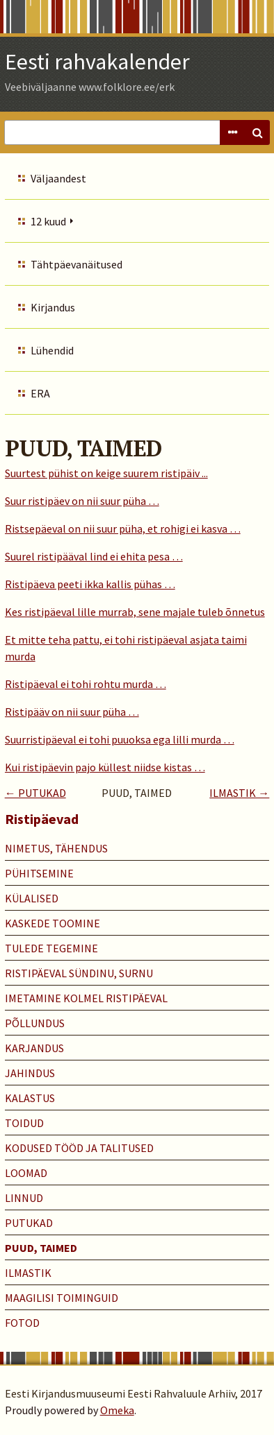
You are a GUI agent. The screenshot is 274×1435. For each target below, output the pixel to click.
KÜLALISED (31, 898)
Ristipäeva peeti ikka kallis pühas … (90, 584)
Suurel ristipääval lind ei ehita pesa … (94, 556)
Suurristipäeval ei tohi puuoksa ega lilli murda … (119, 739)
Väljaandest (58, 178)
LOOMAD (26, 1173)
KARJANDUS (34, 1048)
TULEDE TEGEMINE (51, 948)
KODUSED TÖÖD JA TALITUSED (79, 1148)
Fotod (22, 1323)
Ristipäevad (42, 818)
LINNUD (24, 1198)
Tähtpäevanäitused (76, 264)
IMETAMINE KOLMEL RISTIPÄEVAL (86, 998)
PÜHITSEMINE (39, 873)
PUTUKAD (29, 1223)
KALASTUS (30, 1098)
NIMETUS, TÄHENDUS (56, 848)
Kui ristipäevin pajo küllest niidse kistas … (105, 767)
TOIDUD (24, 1123)
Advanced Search (232, 132)
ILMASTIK (28, 1273)
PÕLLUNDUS (35, 1023)
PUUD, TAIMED (41, 1248)
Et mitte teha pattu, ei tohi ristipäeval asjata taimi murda (126, 648)
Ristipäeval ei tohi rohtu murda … (85, 684)
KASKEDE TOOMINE (52, 923)
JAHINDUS (30, 1073)
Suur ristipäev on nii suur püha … (82, 501)
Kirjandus (53, 307)
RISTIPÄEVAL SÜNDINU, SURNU (79, 973)
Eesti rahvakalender (97, 62)
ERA (40, 393)
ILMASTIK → (239, 793)
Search (257, 132)
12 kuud (48, 221)
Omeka (117, 1410)
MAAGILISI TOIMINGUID (61, 1298)
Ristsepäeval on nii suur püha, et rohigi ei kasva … (123, 528)
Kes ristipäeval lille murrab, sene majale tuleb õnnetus (135, 612)
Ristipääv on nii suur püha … (72, 712)
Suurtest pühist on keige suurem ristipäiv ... (106, 473)
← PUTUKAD (35, 793)
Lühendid (52, 350)
